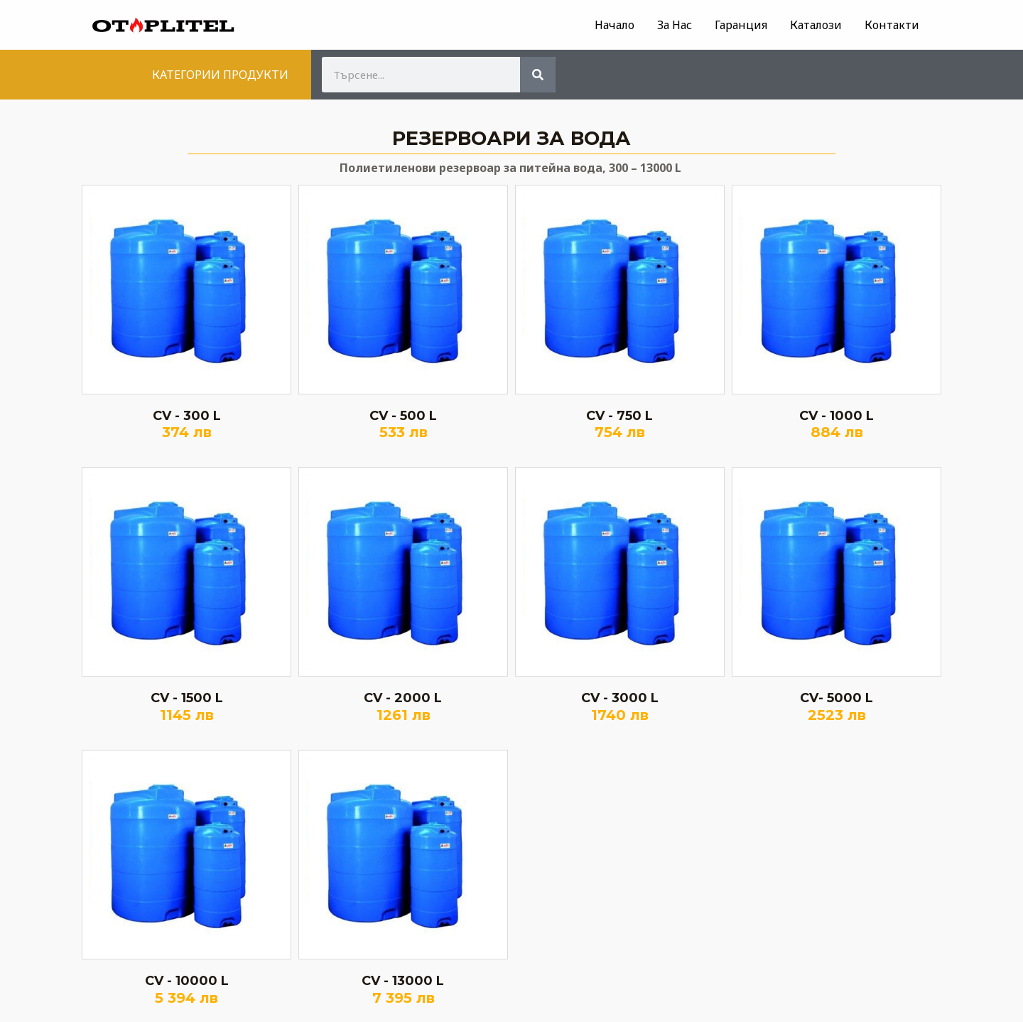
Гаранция (741, 25)
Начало (614, 25)
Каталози (816, 25)
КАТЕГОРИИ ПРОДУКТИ (220, 74)
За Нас (674, 25)
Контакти (892, 25)
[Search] (538, 74)
